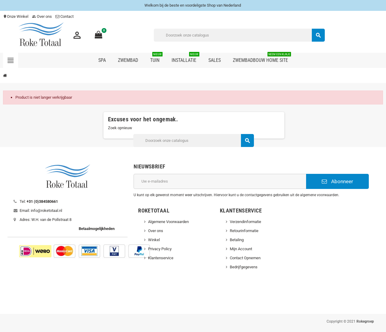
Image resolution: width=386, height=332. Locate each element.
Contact (64, 16)
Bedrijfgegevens (244, 267)
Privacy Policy (160, 249)
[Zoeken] (239, 35)
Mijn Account (241, 249)
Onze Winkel (15, 16)
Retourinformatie (244, 230)
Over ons (42, 16)
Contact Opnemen (245, 258)
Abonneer (337, 181)
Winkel (154, 240)
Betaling (237, 240)
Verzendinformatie (245, 221)
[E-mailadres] (220, 181)
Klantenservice (160, 258)
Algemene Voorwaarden (168, 221)
